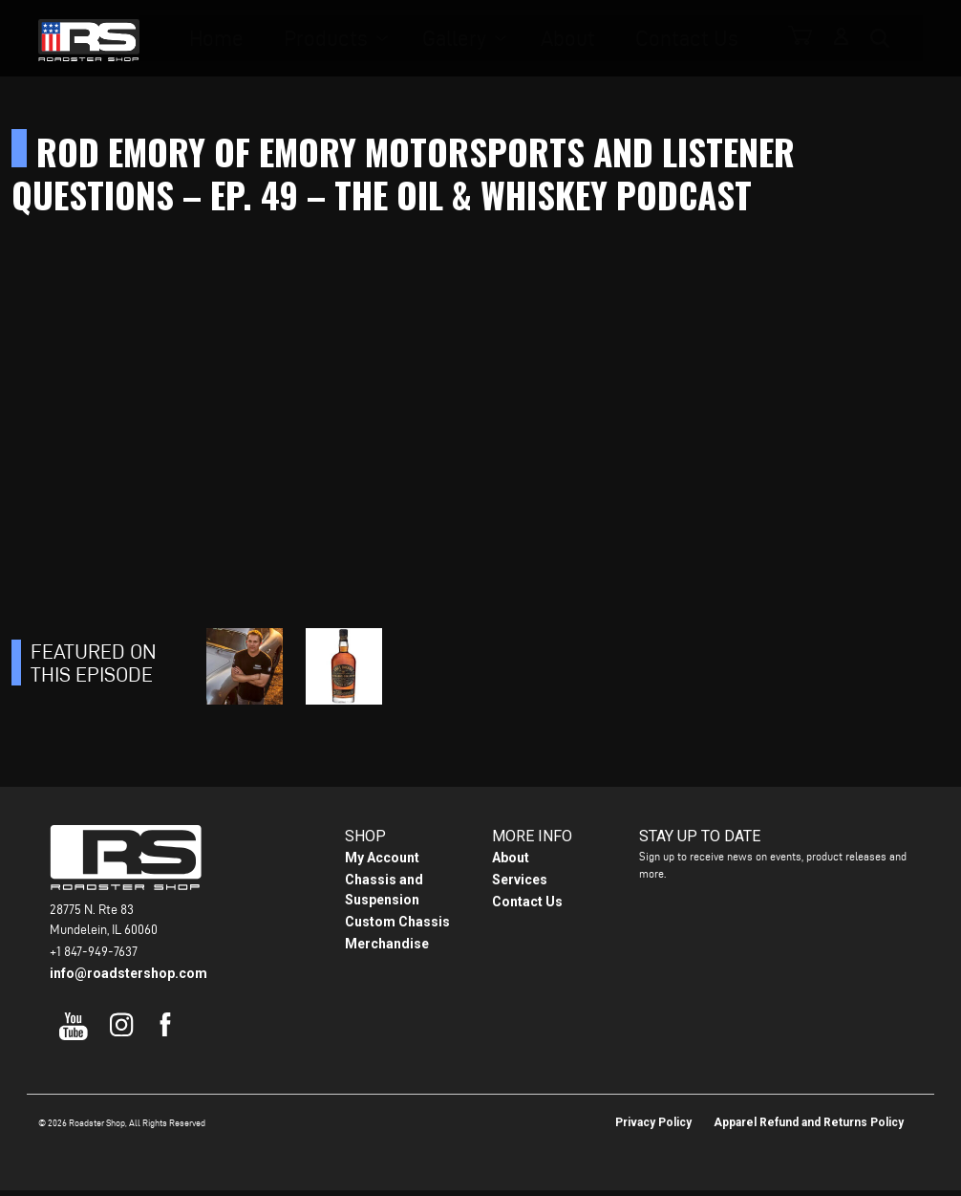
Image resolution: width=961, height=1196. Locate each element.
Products (357, 39)
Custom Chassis (397, 927)
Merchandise (387, 949)
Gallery (468, 39)
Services (519, 885)
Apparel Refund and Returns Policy (809, 1128)
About (568, 39)
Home (265, 39)
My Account (382, 863)
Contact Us (669, 39)
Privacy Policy (653, 1128)
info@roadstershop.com (128, 979)
